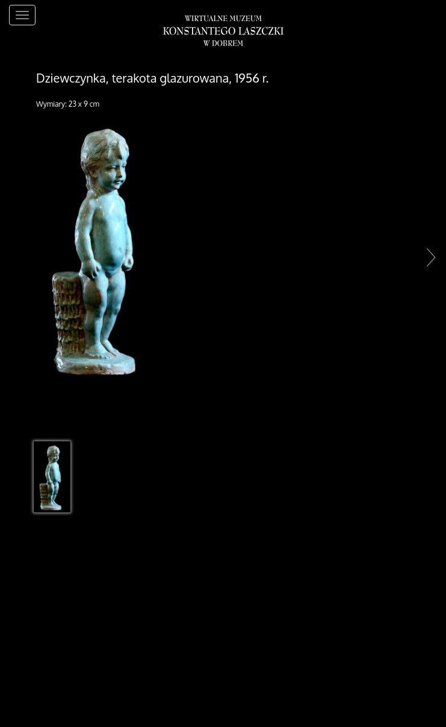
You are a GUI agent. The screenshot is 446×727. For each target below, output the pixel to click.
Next (428, 257)
